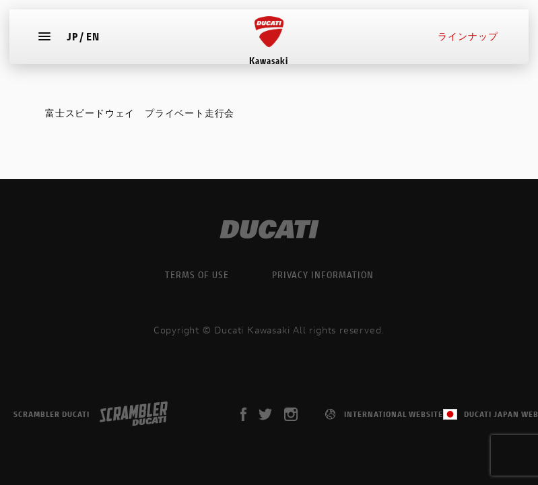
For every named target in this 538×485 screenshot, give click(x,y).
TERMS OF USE (197, 274)
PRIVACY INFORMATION (323, 274)
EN (97, 44)
